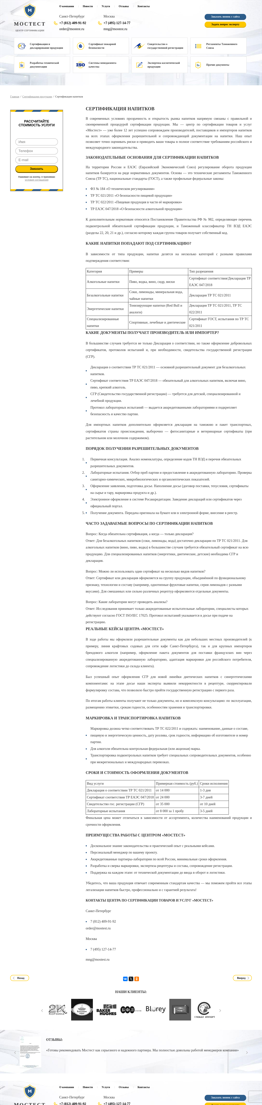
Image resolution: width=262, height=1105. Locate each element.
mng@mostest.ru (115, 29)
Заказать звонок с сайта (225, 16)
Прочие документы (217, 64)
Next (220, 1010)
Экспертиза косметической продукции (163, 65)
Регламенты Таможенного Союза (221, 46)
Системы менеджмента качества (102, 65)
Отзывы (124, 6)
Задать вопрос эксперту (225, 24)
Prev (42, 1010)
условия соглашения (37, 179)
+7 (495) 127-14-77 (116, 23)
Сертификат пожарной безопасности (102, 46)
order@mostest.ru (71, 29)
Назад (20, 978)
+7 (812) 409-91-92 (72, 23)
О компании (66, 6)
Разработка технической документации (44, 65)
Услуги (106, 6)
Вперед (241, 978)
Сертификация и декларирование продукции (46, 46)
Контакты (144, 6)
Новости (88, 6)
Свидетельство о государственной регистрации (165, 46)
